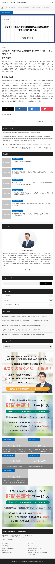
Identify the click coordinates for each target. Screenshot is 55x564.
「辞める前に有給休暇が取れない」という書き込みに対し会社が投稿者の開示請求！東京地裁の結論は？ (32, 194)
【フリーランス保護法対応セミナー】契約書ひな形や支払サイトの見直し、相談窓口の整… (27, 148)
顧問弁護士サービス (32, 550)
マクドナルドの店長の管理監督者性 (21, 161)
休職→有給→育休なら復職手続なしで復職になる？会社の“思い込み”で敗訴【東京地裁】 (23, 334)
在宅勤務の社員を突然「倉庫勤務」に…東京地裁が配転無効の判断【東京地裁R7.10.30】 (24, 325)
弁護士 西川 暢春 (27, 251)
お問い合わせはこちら (8, 539)
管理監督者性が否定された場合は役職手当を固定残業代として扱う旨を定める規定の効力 (32, 204)
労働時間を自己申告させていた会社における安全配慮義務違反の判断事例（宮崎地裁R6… (27, 136)
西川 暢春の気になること (8, 548)
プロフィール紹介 (32, 546)
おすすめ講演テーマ (28, 296)
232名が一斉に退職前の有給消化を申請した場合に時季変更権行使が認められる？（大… (26, 144)
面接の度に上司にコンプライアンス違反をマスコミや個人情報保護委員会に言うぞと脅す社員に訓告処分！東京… (32, 183)
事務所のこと (5, 550)
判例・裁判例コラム (6, 12)
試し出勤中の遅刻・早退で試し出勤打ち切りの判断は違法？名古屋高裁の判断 (21, 330)
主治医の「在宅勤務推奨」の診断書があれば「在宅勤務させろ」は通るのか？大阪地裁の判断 (25, 321)
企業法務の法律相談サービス (35, 548)
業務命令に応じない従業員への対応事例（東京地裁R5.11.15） (20, 140)
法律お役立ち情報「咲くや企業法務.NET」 (38, 552)
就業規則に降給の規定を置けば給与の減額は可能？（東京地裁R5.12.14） (23, 132)
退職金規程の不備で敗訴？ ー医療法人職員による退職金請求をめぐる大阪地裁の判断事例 (32, 173)
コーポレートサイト (32, 554)
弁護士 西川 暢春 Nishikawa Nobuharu (26, 561)
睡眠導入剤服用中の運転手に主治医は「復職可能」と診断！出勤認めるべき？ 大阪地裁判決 (32, 215)
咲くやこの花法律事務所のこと (28, 305)
